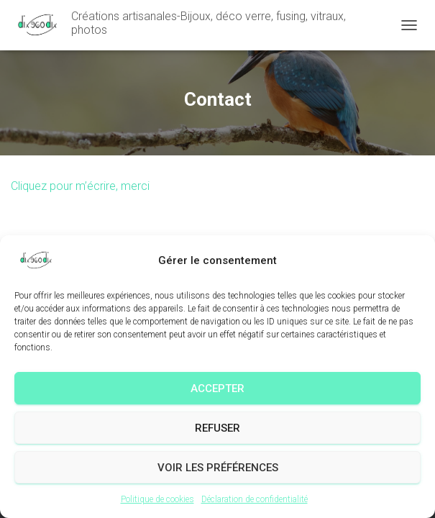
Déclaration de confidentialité (254, 499)
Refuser (217, 428)
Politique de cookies (157, 499)
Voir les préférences (217, 467)
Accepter (217, 388)
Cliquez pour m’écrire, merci (80, 186)
